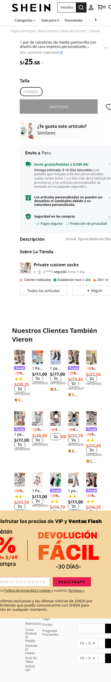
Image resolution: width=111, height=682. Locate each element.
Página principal (23, 31)
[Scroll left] (89, 20)
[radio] (31, 91)
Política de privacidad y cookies (27, 590)
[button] (66, 7)
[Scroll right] (95, 20)
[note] (19, 400)
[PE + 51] (87, 630)
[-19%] (16, 373)
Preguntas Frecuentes (50, 620)
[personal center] (91, 7)
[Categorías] (25, 20)
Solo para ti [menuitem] (50, 20)
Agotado (58, 106)
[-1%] (70, 430)
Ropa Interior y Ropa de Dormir (61, 31)
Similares (46, 132)
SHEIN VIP (30, 655)
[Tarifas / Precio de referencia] (41, 63)
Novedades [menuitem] (74, 20)
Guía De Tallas (31, 647)
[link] (101, 7)
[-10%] (70, 373)
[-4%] (52, 430)
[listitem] (19, 376)
